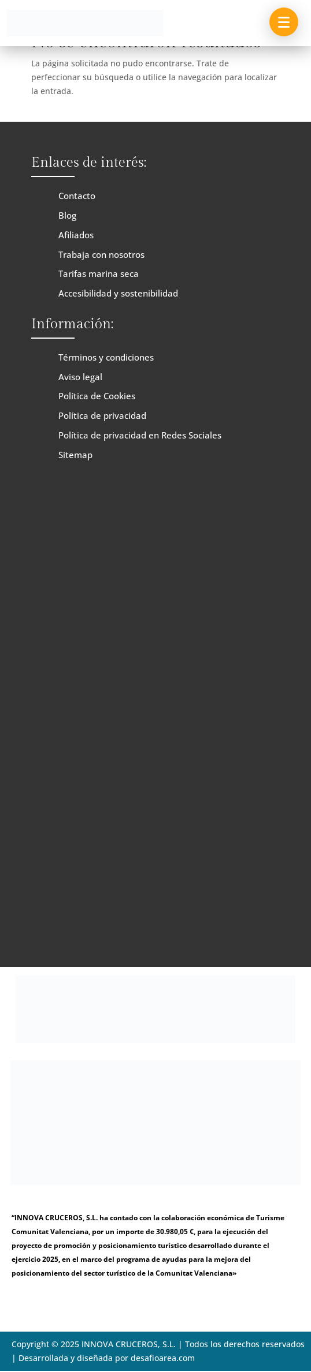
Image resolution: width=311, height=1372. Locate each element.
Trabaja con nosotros (101, 254)
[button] (283, 22)
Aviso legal (80, 377)
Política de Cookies (96, 396)
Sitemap (75, 454)
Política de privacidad (102, 415)
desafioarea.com (163, 1357)
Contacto (76, 195)
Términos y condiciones (106, 357)
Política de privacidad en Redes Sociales (139, 435)
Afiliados (76, 235)
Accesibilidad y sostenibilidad (118, 293)
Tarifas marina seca (98, 273)
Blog (67, 215)
